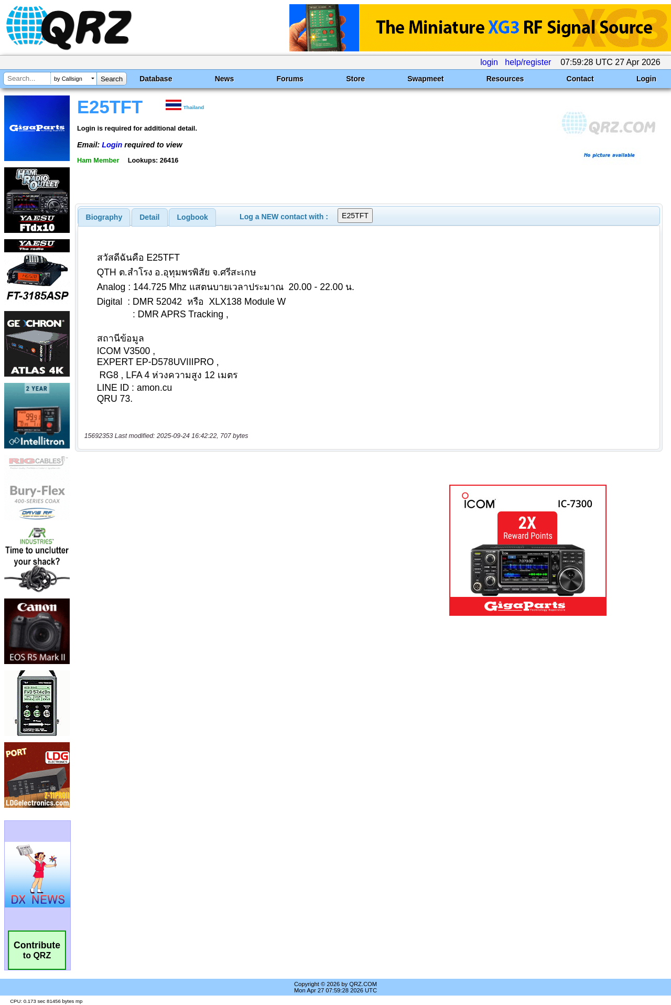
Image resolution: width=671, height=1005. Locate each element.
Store (355, 78)
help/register (528, 62)
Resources (505, 78)
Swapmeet (425, 78)
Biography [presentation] (104, 217)
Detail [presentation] (149, 217)
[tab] (104, 217)
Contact (580, 78)
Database (155, 78)
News (224, 78)
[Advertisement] (243, 550)
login (489, 62)
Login (646, 78)
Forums (290, 78)
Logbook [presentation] (192, 217)
